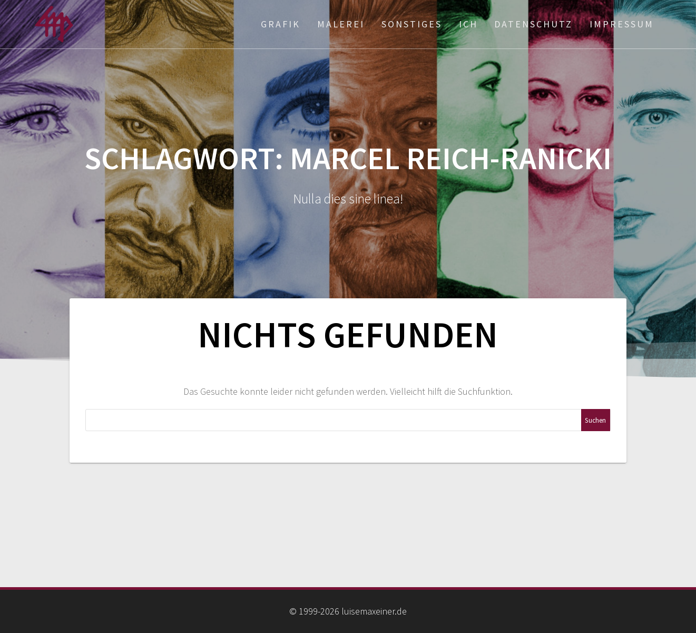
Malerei (341, 24)
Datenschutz (533, 24)
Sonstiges (411, 24)
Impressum (622, 24)
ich (468, 24)
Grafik (280, 24)
